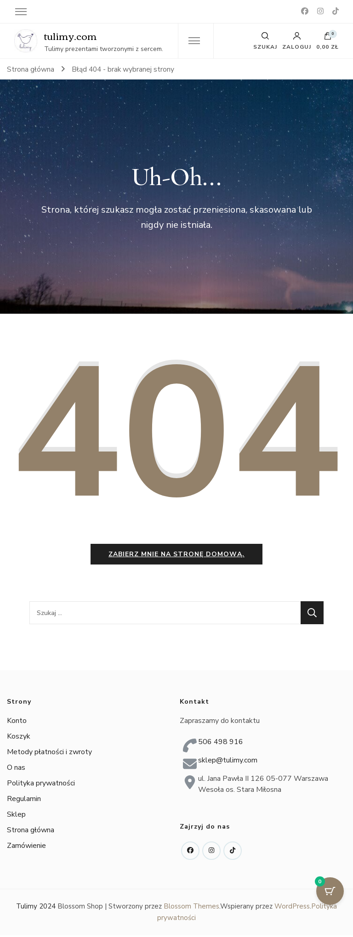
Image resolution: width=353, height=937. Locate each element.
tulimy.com (70, 36)
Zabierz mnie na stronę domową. (176, 556)
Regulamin (24, 801)
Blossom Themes (191, 908)
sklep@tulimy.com (227, 762)
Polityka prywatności (41, 785)
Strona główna (30, 832)
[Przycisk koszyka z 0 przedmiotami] (330, 891)
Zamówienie (26, 848)
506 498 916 (220, 744)
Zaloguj (296, 41)
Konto (17, 723)
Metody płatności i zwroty (49, 754)
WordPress (292, 908)
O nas (16, 770)
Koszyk (18, 739)
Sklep (16, 817)
